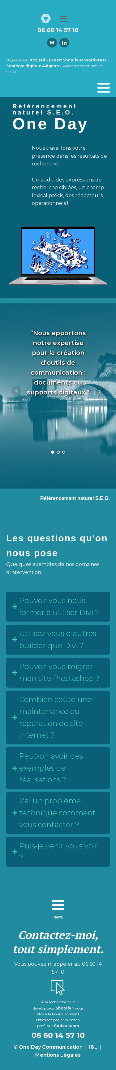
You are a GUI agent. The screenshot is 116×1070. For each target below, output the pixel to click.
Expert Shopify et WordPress (77, 60)
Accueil (37, 60)
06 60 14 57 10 (58, 30)
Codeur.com (66, 1025)
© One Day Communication (48, 1047)
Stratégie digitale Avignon (32, 66)
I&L (93, 1047)
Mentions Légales (58, 1055)
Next (100, 391)
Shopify (63, 1008)
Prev (16, 391)
